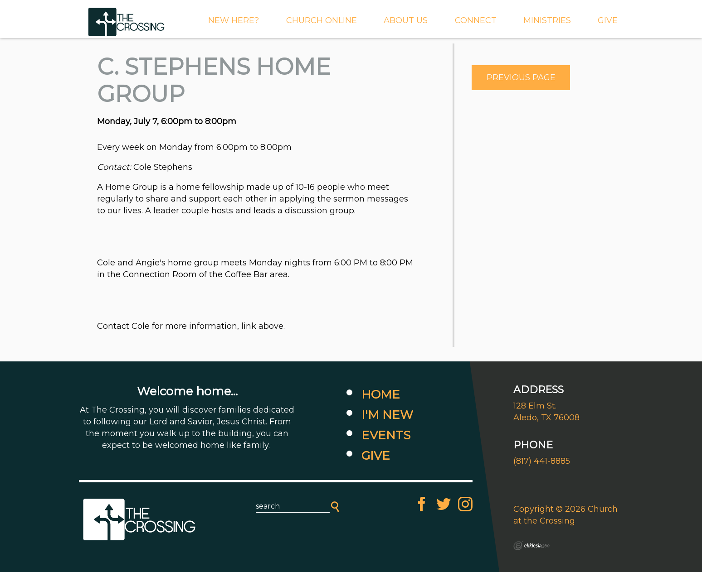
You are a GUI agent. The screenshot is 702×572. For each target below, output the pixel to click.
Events (385, 435)
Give (375, 455)
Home (380, 394)
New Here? (233, 20)
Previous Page (521, 77)
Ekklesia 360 (531, 545)
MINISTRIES (547, 20)
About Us (406, 20)
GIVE (608, 20)
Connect (476, 20)
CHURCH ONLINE (321, 20)
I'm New (387, 415)
